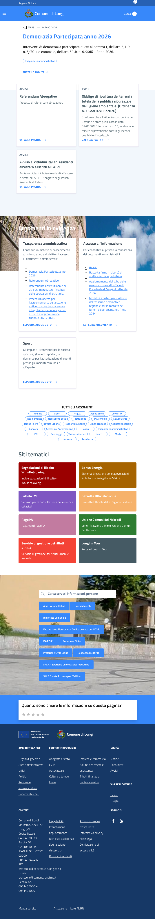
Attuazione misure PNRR (69, 908)
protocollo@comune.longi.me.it (37, 877)
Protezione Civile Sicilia (55, 653)
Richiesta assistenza (61, 838)
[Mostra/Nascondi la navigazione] (4, 13)
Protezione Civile (72, 641)
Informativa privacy (91, 833)
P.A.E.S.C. (48, 641)
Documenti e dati (29, 794)
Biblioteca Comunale (54, 618)
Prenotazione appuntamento (58, 830)
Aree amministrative (31, 764)
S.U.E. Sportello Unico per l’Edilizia (62, 676)
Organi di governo (29, 759)
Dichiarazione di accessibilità (89, 847)
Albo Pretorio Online (54, 606)
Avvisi (114, 770)
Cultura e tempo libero (59, 779)
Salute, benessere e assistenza (92, 767)
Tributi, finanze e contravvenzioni (89, 779)
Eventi (114, 795)
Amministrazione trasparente (90, 824)
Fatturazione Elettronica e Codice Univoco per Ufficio (71, 629)
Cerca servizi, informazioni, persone (73, 593)
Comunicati (117, 764)
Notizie (114, 759)
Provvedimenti (83, 606)
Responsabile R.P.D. (88, 653)
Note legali (86, 838)
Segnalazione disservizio (57, 847)
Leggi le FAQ (56, 821)
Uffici (22, 770)
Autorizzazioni (57, 770)
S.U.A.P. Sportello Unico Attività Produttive (66, 664)
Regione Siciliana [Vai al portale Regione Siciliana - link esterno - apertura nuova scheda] (27, 3)
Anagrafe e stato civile (59, 762)
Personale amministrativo (28, 785)
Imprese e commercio (93, 759)
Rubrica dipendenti (60, 856)
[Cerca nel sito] (134, 14)
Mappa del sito (27, 908)
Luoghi (114, 801)
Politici (22, 776)
